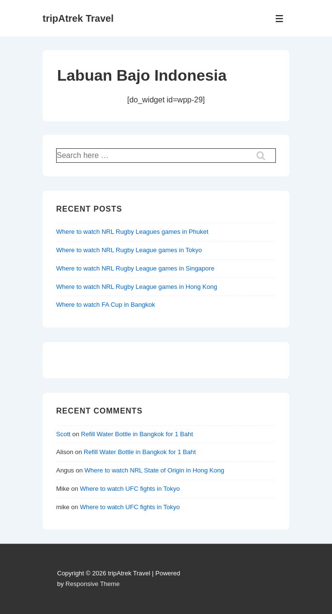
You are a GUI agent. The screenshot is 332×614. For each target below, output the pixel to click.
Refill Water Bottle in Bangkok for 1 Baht (137, 434)
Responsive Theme (92, 583)
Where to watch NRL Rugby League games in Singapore (135, 268)
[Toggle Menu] (279, 18)
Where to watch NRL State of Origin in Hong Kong (155, 470)
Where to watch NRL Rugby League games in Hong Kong (136, 286)
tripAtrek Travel (78, 18)
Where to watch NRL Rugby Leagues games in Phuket (132, 231)
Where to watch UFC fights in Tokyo (130, 488)
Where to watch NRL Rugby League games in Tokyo (129, 250)
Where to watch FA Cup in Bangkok (105, 304)
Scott (63, 434)
